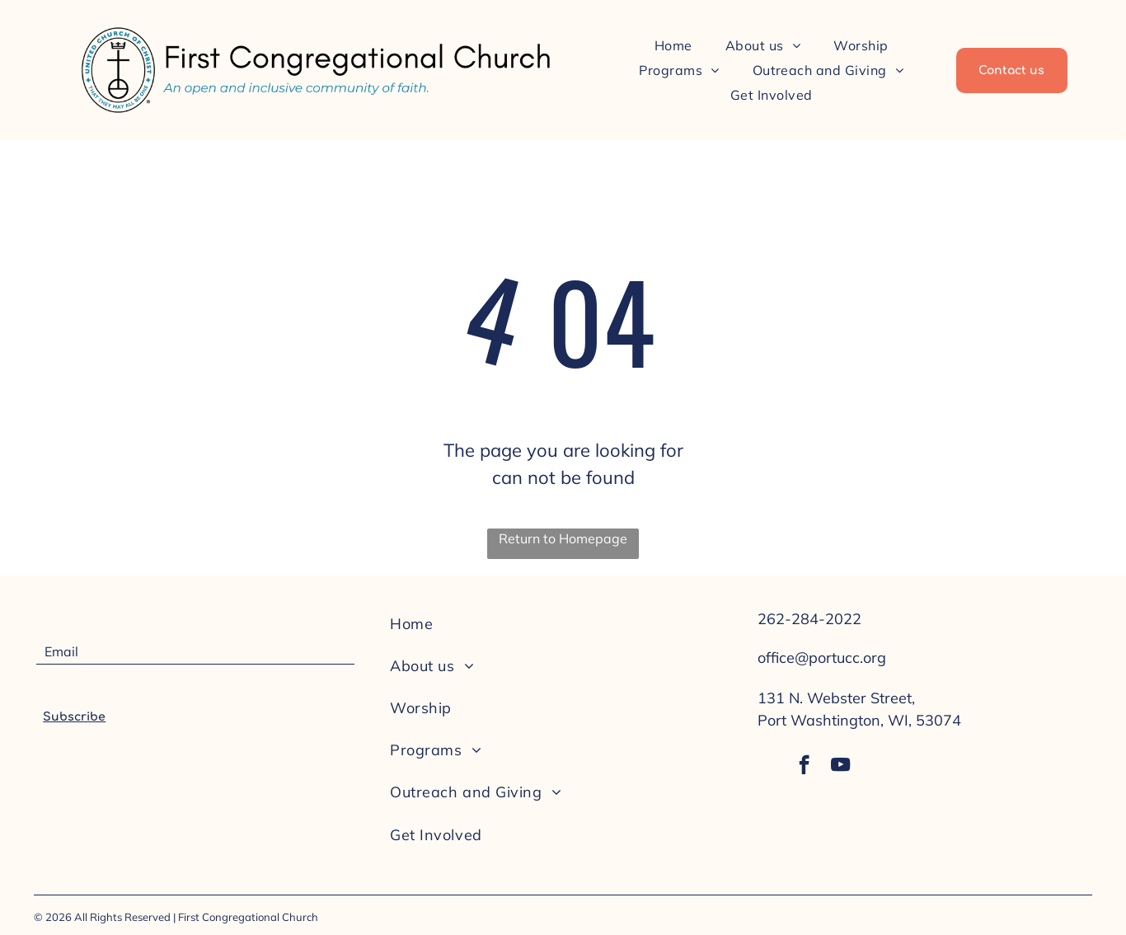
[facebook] (803, 769)
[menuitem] (673, 44)
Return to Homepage (563, 538)
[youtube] (842, 769)
